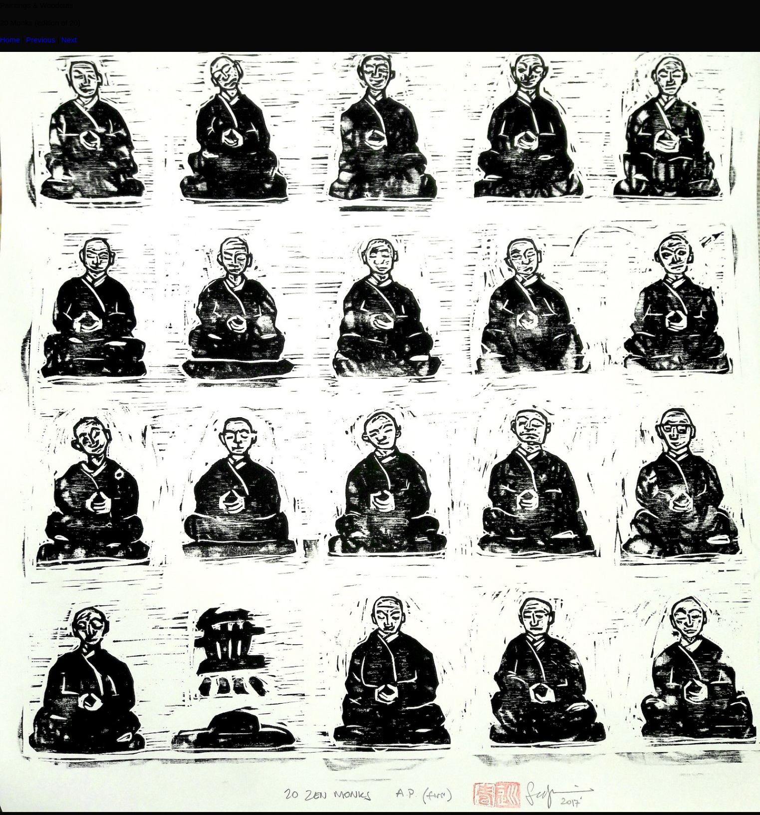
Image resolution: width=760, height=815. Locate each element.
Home (10, 39)
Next (69, 39)
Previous (40, 39)
